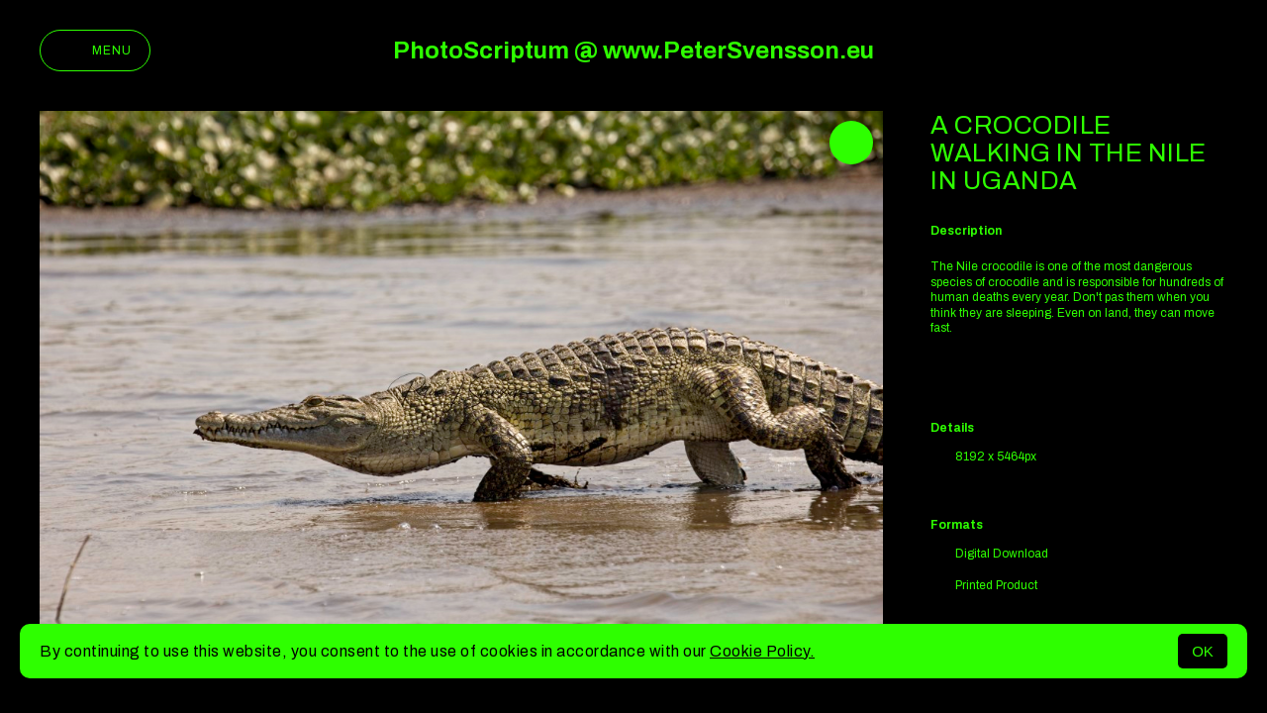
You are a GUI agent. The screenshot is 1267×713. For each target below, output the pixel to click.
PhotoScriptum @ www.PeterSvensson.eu (633, 50)
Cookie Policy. (762, 651)
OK (1203, 651)
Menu (95, 50)
